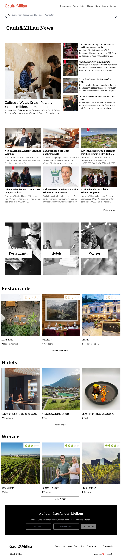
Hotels (82, 6)
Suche (113, 6)
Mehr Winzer (60, 499)
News (97, 6)
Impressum (67, 546)
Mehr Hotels (60, 424)
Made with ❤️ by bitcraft (103, 554)
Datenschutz (79, 546)
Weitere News (109, 210)
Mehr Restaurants (60, 350)
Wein (75, 6)
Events (105, 6)
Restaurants (65, 6)
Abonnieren (89, 526)
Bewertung (91, 546)
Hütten (90, 6)
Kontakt (57, 546)
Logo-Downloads (105, 546)
